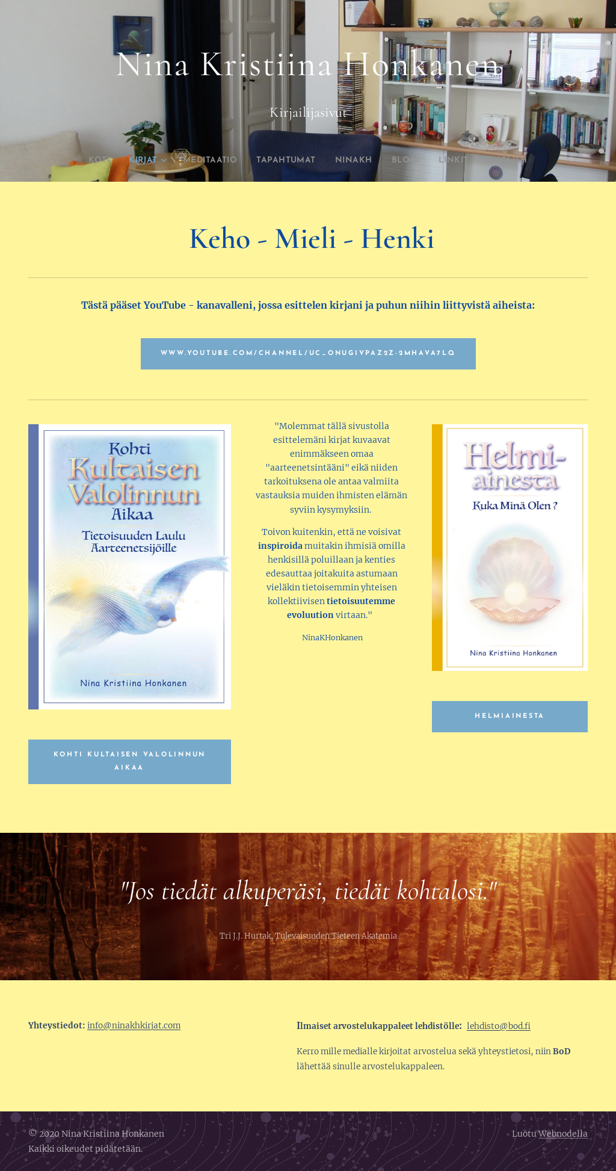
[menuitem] (78, 161)
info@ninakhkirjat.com (133, 1026)
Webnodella (563, 1133)
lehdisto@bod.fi (499, 1026)
